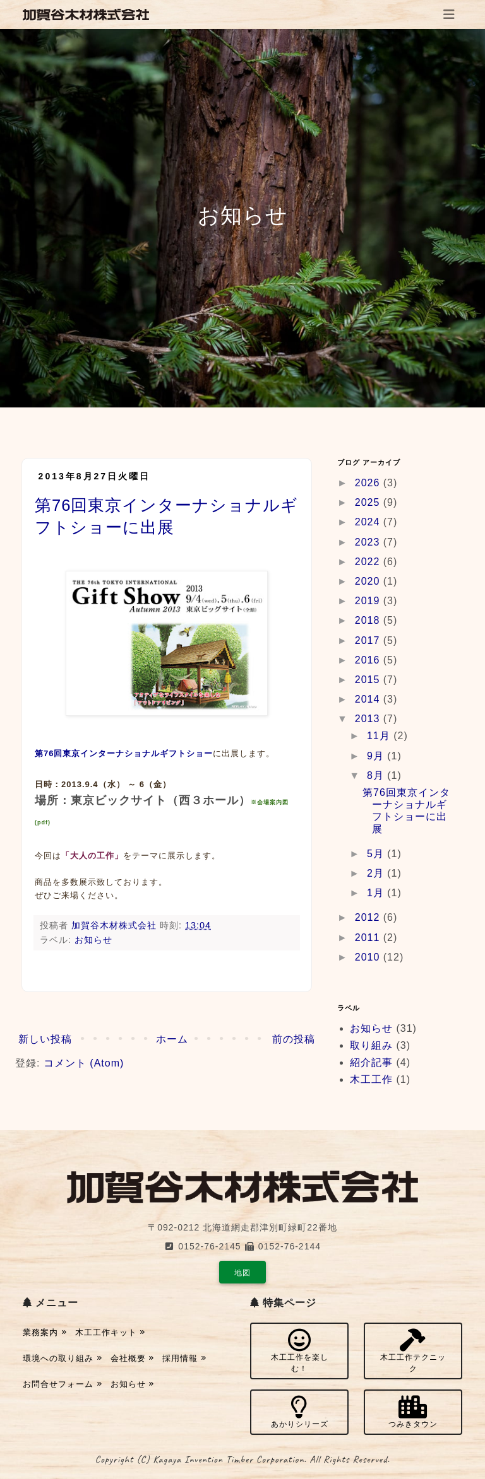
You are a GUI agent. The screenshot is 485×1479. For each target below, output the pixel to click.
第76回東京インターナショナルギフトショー (124, 753)
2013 (369, 718)
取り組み (371, 1045)
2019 (369, 600)
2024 (369, 522)
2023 (369, 542)
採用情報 (184, 1358)
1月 (377, 892)
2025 (369, 502)
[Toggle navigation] (449, 14)
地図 (242, 1272)
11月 (380, 735)
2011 (369, 937)
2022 (369, 561)
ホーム (172, 1039)
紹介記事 (371, 1062)
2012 (369, 917)
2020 (369, 581)
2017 (369, 640)
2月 (377, 873)
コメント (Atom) (84, 1063)
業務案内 (45, 1332)
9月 (377, 756)
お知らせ (93, 940)
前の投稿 (293, 1039)
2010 (369, 957)
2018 (369, 620)
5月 (377, 853)
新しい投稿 (45, 1039)
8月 (377, 775)
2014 (369, 699)
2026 (369, 482)
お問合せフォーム (62, 1384)
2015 (369, 679)
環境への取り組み (62, 1358)
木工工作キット (110, 1332)
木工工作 (371, 1079)
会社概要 (133, 1358)
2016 (369, 660)
